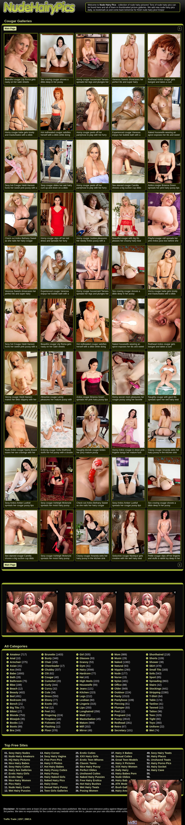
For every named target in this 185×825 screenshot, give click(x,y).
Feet (47, 711)
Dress (48, 696)
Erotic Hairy (16, 777)
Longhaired (86, 711)
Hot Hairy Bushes (90, 783)
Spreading (155, 681)
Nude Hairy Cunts (19, 787)
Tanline (153, 703)
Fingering (50, 715)
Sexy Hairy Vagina (55, 756)
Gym (82, 665)
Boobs (14, 722)
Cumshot (50, 681)
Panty (118, 696)
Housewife (86, 684)
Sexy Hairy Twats (161, 752)
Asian (13, 665)
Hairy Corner (52, 752)
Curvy (48, 688)
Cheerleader (52, 665)
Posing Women (89, 790)
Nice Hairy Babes (19, 763)
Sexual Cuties (123, 756)
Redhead (120, 722)
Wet (151, 730)
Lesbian (84, 700)
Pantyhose (121, 700)
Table (152, 700)
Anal (12, 658)
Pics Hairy (15, 783)
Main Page (10, 28)
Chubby (49, 669)
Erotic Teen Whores (91, 759)
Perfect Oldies (88, 770)
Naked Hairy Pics (54, 780)
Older (118, 688)
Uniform (154, 726)
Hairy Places (158, 756)
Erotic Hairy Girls (19, 773)
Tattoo (153, 711)
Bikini (13, 711)
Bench (14, 703)
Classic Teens (88, 763)
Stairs (152, 684)
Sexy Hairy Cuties (19, 766)
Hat (82, 677)
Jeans (83, 688)
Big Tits (14, 707)
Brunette (50, 654)
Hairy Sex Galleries (20, 770)
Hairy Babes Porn (126, 773)
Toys (152, 722)
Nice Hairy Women (20, 780)
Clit (47, 673)
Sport (152, 677)
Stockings (155, 688)
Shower (154, 662)
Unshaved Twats (161, 759)
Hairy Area (121, 790)
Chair (48, 662)
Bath (13, 677)
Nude (118, 673)
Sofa (152, 673)
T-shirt (153, 696)
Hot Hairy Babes (54, 766)
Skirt (152, 665)
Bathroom (16, 681)
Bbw (12, 684)
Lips (82, 707)
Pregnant (120, 715)
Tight (152, 719)
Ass (12, 669)
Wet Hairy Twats (89, 787)
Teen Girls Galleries (56, 790)
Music (118, 658)
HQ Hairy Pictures (19, 759)
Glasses (84, 658)
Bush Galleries (124, 787)
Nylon (118, 681)
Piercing (119, 703)
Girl (82, 654)
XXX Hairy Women (126, 766)
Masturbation (88, 719)
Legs (83, 696)
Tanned (153, 707)
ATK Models (122, 783)
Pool (117, 711)
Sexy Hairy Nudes (19, 752)
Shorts (153, 658)
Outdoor (119, 692)
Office (118, 684)
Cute (47, 692)
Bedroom (15, 700)
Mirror (83, 730)
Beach (14, 688)
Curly (48, 684)
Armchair (15, 662)
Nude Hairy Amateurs (21, 756)
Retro (118, 726)
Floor (48, 730)
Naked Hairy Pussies (92, 777)
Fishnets (50, 722)
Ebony (49, 700)
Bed (12, 696)
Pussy (118, 719)
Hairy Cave (157, 770)
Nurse (118, 677)
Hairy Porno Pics (161, 763)
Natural (119, 665)
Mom (118, 654)
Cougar (49, 677)
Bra (12, 730)
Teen (152, 715)
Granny (84, 662)
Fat (47, 707)
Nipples (119, 669)
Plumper (120, 707)
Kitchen (84, 692)
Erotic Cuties (87, 752)
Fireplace (50, 719)
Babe (13, 673)
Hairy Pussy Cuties (55, 770)
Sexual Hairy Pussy (56, 787)
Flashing (50, 726)
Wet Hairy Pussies (20, 790)
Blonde (14, 715)
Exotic (48, 703)
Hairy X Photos (53, 763)
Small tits (155, 669)
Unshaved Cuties (90, 773)
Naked (118, 662)
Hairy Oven (51, 783)
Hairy (83, 669)
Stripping (154, 692)
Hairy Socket (158, 766)
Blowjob (15, 719)
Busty (48, 658)
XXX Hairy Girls (89, 756)
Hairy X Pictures (125, 763)
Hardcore (85, 673)
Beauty (14, 692)
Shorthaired (156, 654)
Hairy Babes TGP (125, 780)
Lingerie (84, 703)
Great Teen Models (126, 759)
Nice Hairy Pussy (90, 766)
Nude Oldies (122, 777)
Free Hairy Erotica (91, 780)
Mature (84, 722)
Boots (13, 726)
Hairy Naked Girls (54, 777)
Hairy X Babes (123, 752)
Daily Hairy (121, 770)
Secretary (120, 730)
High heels (86, 681)
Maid (82, 715)
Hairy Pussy (51, 773)
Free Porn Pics (53, 759)
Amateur (15, 654)
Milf (82, 726)
